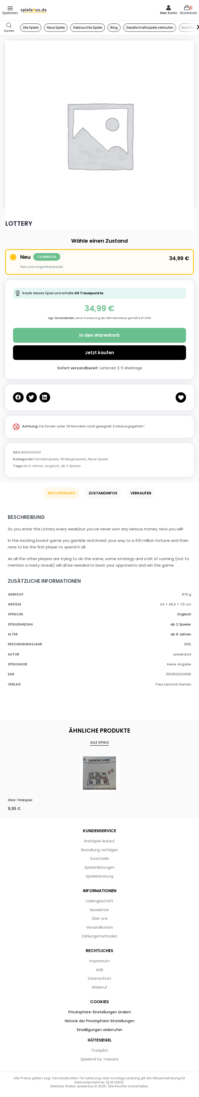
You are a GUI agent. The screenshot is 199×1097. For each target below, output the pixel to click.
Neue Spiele (98, 459)
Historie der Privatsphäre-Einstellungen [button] (100, 1021)
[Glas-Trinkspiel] (99, 773)
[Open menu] (10, 8)
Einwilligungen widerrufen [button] (99, 1029)
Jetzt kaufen (99, 353)
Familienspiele (46, 459)
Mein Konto (168, 13)
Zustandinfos (103, 493)
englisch (52, 465)
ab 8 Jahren (33, 465)
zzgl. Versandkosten (61, 318)
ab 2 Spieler (71, 465)
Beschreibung (62, 493)
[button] (18, 397)
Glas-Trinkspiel (20, 800)
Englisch (184, 614)
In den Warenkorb (99, 335)
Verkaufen (140, 493)
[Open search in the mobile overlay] (9, 28)
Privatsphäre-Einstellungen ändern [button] (99, 1012)
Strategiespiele (73, 459)
